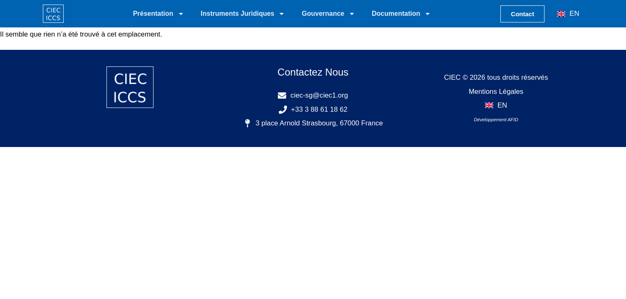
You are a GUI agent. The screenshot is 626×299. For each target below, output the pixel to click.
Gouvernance (328, 13)
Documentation (401, 13)
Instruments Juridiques (243, 13)
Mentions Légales (496, 92)
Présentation (158, 13)
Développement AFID (496, 119)
